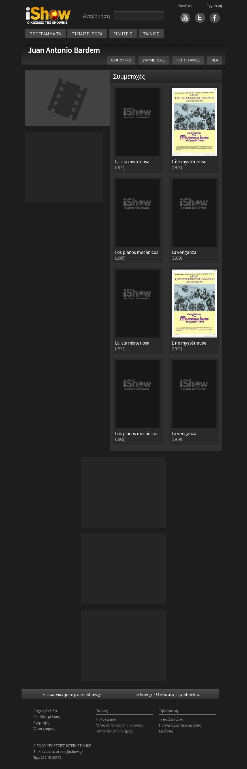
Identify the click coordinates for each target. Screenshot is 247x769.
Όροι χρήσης (44, 728)
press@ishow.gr (69, 751)
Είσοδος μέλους (46, 716)
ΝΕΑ (214, 60)
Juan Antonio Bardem (64, 50)
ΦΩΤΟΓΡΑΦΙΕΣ (188, 60)
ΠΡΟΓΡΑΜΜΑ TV (45, 34)
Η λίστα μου (106, 719)
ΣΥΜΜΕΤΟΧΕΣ (153, 60)
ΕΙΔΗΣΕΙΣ (122, 34)
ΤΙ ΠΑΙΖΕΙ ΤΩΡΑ (87, 34)
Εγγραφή (214, 5)
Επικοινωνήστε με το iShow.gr (72, 694)
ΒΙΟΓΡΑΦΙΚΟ (121, 60)
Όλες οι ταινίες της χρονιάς (119, 725)
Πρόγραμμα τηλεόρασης (180, 725)
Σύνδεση (185, 5)
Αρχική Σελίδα (45, 710)
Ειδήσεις (166, 731)
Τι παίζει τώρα (171, 719)
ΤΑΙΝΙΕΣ (151, 34)
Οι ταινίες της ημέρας (114, 731)
